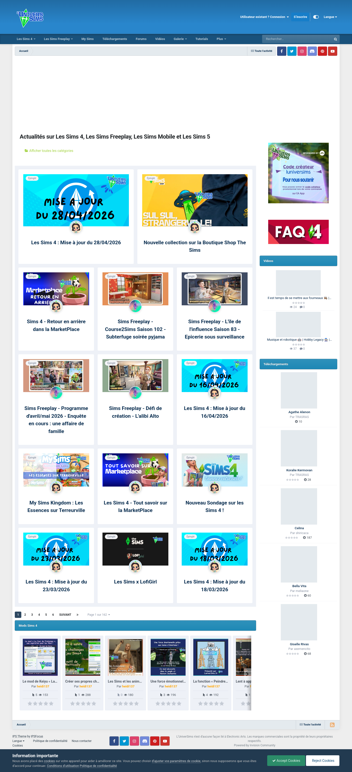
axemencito (302, 649)
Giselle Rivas (299, 644)
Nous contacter (82, 741)
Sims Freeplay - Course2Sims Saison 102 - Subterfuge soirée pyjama (135, 329)
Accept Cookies (286, 761)
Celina (299, 528)
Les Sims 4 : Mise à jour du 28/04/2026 (76, 242)
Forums (141, 39)
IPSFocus (37, 736)
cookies (49, 761)
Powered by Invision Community (254, 745)
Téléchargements (114, 39)
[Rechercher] (283, 39)
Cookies (17, 745)
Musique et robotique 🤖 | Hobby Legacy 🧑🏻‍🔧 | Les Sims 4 (298, 340)
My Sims (87, 39)
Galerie (179, 39)
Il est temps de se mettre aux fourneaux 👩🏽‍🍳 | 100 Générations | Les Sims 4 (298, 298)
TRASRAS (302, 417)
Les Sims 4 (25, 39)
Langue (330, 17)
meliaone (302, 591)
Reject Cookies (322, 761)
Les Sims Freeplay (57, 39)
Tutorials (202, 39)
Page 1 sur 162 (98, 614)
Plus (220, 39)
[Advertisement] (176, 92)
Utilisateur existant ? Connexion (264, 17)
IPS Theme (19, 736)
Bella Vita (299, 586)
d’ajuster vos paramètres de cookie (176, 761)
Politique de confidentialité (50, 741)
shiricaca (302, 533)
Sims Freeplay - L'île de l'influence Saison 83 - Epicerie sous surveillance (214, 329)
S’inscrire (300, 17)
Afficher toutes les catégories (49, 151)
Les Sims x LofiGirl (135, 582)
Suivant (65, 614)
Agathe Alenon (299, 412)
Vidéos (160, 39)
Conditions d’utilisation (63, 766)
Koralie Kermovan (299, 470)
